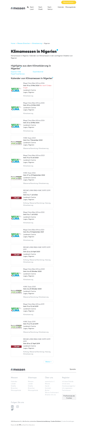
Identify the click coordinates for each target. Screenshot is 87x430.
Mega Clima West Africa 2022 (33, 212)
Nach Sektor (50, 8)
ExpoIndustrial (38, 72)
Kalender (61, 7)
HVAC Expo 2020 (29, 286)
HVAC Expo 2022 (29, 173)
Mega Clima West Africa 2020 (34, 269)
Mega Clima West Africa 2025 (33, 103)
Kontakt (48, 388)
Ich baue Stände (67, 381)
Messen (14, 378)
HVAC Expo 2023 (29, 138)
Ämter (47, 390)
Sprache (73, 369)
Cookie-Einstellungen (68, 421)
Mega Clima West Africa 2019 (33, 304)
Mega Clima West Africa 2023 (33, 155)
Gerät (47, 386)
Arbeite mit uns (50, 395)
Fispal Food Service (18, 74)
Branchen (14, 388)
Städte (13, 386)
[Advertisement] (43, 27)
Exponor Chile (16, 72)
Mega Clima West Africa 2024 (34, 120)
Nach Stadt (40, 8)
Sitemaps (32, 378)
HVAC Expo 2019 (29, 321)
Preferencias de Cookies (69, 397)
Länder (13, 383)
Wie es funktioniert (52, 392)
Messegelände (70, 7)
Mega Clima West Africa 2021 (33, 230)
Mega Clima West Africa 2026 (33, 83)
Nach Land (32, 8)
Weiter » (48, 362)
